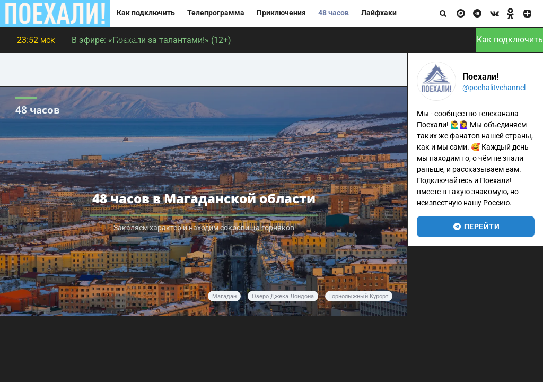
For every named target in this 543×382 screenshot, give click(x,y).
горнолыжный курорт (358, 296)
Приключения (281, 13)
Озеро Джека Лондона (283, 296)
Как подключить (146, 13)
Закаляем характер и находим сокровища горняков (203, 227)
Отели (127, 39)
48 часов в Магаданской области (204, 198)
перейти (476, 226)
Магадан (224, 296)
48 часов (333, 13)
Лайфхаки (379, 13)
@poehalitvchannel (494, 87)
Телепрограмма (215, 13)
